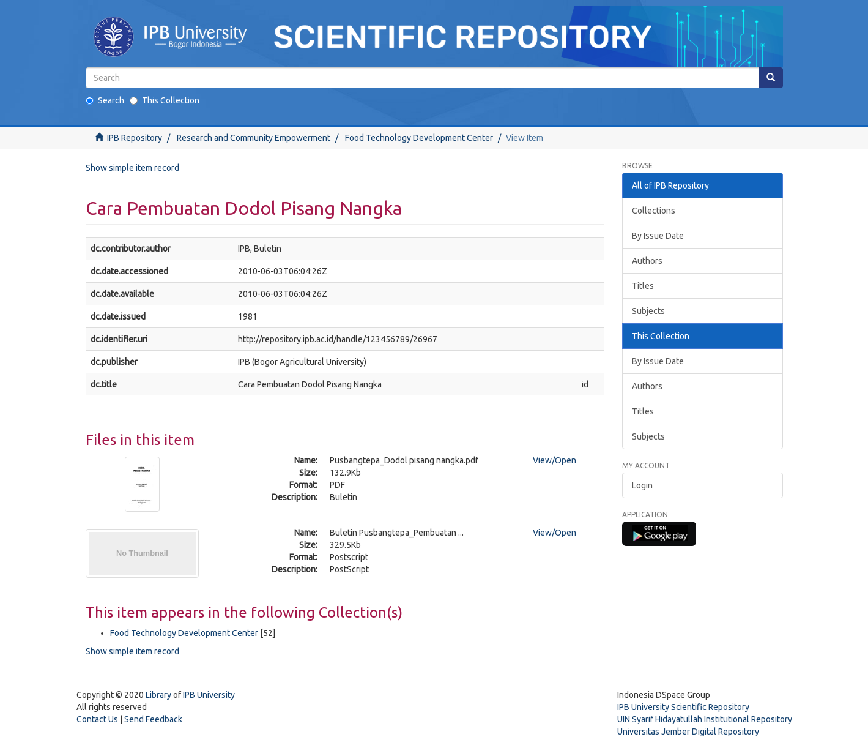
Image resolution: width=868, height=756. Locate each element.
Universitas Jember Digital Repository (688, 731)
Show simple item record (132, 168)
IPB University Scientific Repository (683, 707)
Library (158, 695)
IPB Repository (134, 138)
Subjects (648, 311)
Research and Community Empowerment (253, 138)
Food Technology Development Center (419, 138)
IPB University (209, 695)
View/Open (554, 460)
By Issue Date (658, 236)
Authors (647, 261)
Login (642, 485)
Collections (653, 210)
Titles (643, 286)
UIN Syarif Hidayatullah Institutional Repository (704, 719)
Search (105, 100)
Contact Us (97, 719)
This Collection (164, 100)
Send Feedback (153, 719)
